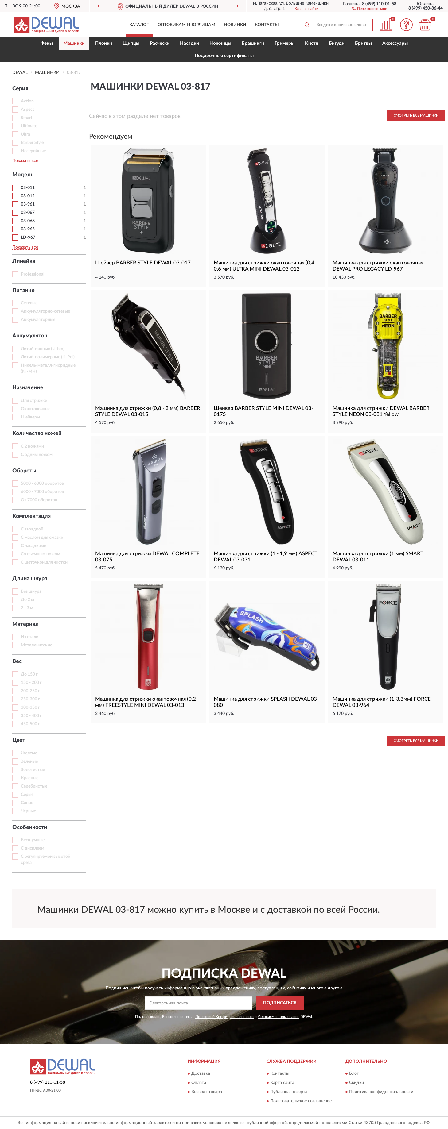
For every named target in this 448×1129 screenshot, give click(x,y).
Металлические (36, 645)
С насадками (33, 546)
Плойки (103, 43)
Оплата (198, 1083)
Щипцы (131, 43)
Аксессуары (395, 43)
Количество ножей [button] (37, 433)
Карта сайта (282, 1083)
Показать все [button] (25, 161)
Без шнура (31, 591)
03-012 (28, 196)
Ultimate (29, 126)
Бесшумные (33, 840)
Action (27, 101)
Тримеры (284, 43)
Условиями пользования (278, 1017)
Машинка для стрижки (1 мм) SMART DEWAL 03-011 (378, 556)
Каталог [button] (139, 25)
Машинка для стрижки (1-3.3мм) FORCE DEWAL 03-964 (382, 702)
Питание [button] (23, 290)
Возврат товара (206, 1092)
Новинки (235, 25)
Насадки (189, 43)
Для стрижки (34, 401)
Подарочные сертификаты (224, 55)
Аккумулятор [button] (29, 336)
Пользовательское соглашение (301, 1101)
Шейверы (30, 417)
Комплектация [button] (31, 516)
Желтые (29, 753)
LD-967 (28, 237)
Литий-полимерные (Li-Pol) (48, 357)
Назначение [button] (27, 388)
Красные (29, 778)
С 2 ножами (32, 446)
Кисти (311, 43)
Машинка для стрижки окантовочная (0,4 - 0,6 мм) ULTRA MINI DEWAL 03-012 (265, 266)
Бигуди (337, 43)
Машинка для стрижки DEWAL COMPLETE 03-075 (147, 556)
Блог (354, 1073)
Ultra (25, 134)
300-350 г (30, 707)
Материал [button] (25, 624)
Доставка (200, 1073)
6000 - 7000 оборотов (42, 492)
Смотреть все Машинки (416, 115)
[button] (369, 8)
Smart (26, 118)
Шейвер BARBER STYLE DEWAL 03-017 (143, 262)
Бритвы (363, 43)
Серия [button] (20, 88)
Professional (32, 274)
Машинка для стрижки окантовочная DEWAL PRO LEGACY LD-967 (378, 266)
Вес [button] (17, 661)
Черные (28, 811)
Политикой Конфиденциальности (224, 1017)
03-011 (28, 188)
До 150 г (29, 674)
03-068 (28, 221)
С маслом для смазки (42, 537)
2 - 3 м (27, 608)
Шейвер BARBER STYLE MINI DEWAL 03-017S (263, 411)
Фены (47, 43)
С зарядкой (32, 529)
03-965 (28, 229)
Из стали (29, 637)
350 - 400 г (31, 716)
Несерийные (33, 151)
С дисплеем (32, 848)
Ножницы (220, 43)
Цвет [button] (18, 740)
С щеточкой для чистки (44, 562)
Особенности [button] (29, 827)
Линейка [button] (23, 261)
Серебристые (34, 786)
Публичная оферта (288, 1092)
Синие (27, 803)
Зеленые (29, 761)
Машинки (74, 43)
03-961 (28, 204)
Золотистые (33, 770)
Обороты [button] (24, 471)
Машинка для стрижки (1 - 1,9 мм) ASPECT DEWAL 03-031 (265, 556)
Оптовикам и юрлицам (186, 25)
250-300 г (30, 699)
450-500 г (30, 724)
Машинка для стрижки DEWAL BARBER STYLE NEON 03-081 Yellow (381, 411)
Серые (27, 794)
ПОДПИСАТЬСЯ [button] (280, 1003)
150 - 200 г (31, 682)
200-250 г (30, 691)
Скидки (356, 1083)
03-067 (28, 212)
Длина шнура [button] (29, 578)
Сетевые (29, 303)
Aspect (27, 109)
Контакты (267, 25)
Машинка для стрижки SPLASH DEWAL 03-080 (266, 702)
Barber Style (32, 143)
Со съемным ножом (40, 554)
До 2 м (27, 600)
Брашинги (253, 43)
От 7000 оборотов (39, 500)
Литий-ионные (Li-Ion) (42, 349)
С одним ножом (37, 455)
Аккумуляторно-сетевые (45, 311)
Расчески (159, 43)
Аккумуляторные (38, 320)
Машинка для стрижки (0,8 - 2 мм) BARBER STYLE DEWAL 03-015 (147, 411)
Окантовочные (35, 409)
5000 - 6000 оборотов (42, 483)
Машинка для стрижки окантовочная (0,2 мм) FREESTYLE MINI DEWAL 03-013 (145, 702)
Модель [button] (22, 175)
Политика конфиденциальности (381, 1092)
